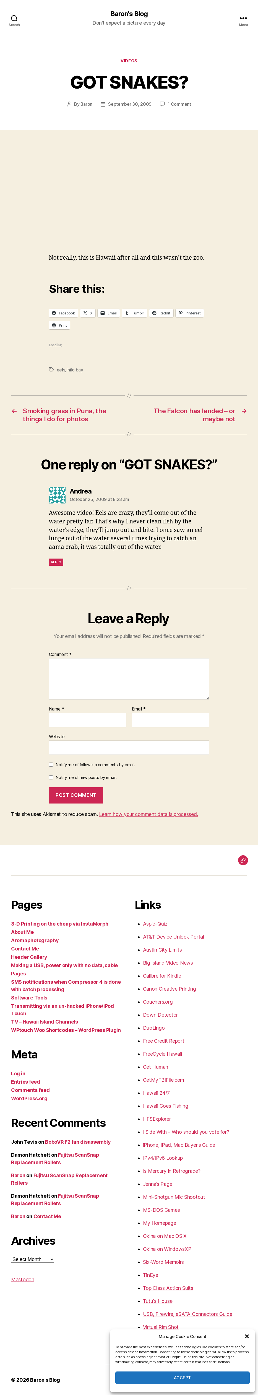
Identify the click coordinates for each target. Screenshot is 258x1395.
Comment (60, 654)
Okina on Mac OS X (165, 1235)
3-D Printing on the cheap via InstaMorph (59, 923)
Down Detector (160, 1014)
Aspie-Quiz (155, 923)
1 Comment (179, 104)
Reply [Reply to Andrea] (56, 561)
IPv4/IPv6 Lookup (163, 1157)
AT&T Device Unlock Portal (173, 936)
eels (61, 369)
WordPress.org (29, 1098)
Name (56, 708)
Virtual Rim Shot (161, 1326)
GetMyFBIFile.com (163, 1079)
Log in (18, 1073)
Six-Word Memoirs (163, 1261)
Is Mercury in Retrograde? (171, 1170)
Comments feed (30, 1089)
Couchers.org (158, 1001)
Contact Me (25, 948)
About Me (22, 931)
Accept (182, 1377)
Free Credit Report (163, 1040)
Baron (86, 104)
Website (57, 736)
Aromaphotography (35, 940)
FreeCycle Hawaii (162, 1053)
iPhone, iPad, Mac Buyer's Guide (179, 1144)
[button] (247, 1336)
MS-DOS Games (161, 1209)
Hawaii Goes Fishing (165, 1105)
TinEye (150, 1274)
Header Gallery (29, 956)
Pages (18, 973)
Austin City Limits (162, 949)
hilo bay (75, 369)
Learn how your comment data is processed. (148, 814)
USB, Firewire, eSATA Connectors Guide (187, 1313)
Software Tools (29, 997)
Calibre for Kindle (162, 975)
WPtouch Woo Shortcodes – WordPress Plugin (66, 1029)
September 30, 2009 (130, 104)
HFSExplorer (157, 1118)
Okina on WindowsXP (167, 1248)
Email (139, 708)
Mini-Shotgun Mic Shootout (174, 1196)
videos (129, 60)
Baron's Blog (129, 14)
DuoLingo (154, 1027)
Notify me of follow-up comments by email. (95, 764)
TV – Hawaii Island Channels (44, 1021)
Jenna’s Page (157, 1183)
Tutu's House (158, 1300)
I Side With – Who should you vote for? (186, 1131)
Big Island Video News (168, 962)
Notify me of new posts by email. (86, 776)
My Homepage (159, 1222)
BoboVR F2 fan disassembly (78, 1141)
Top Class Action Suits (168, 1287)
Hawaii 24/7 (156, 1092)
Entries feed (25, 1081)
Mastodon (22, 1279)
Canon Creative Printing (169, 988)
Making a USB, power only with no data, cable (64, 965)
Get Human (155, 1066)
